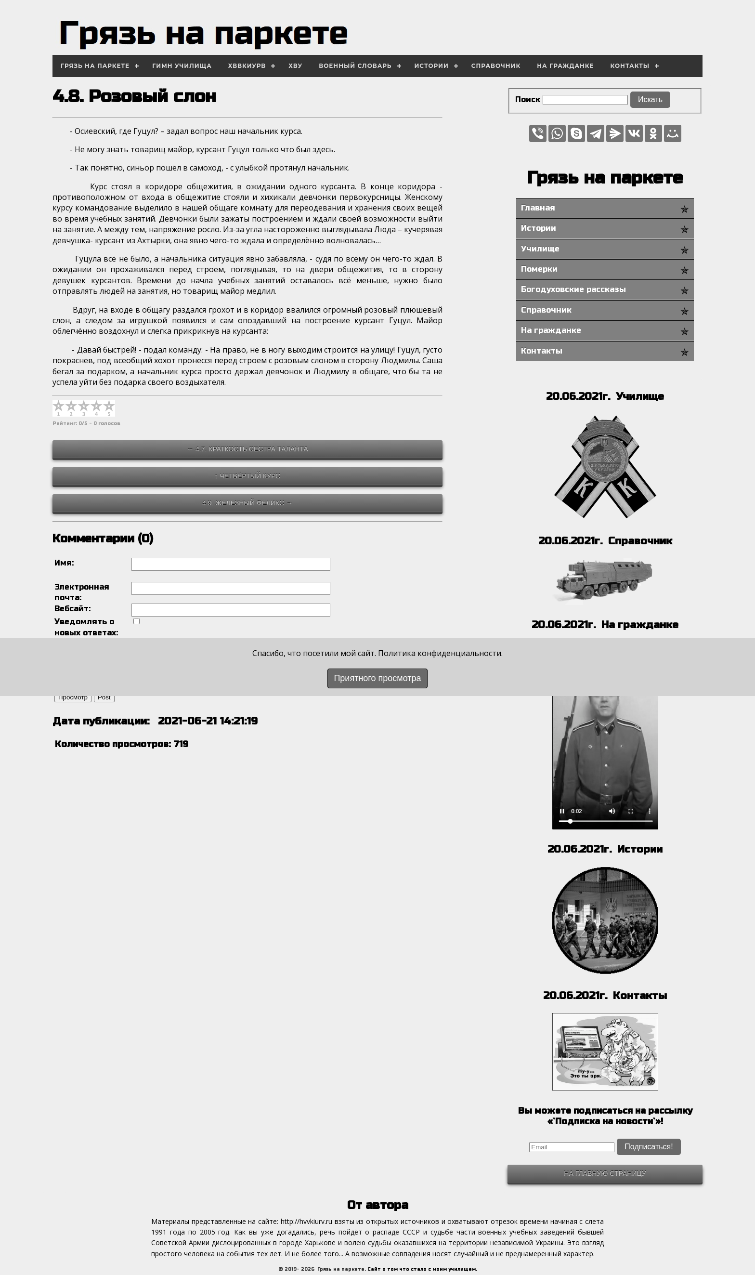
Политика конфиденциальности (439, 653)
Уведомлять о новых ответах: (86, 627)
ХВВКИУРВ (247, 65)
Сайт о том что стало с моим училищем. (422, 1269)
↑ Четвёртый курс (248, 476)
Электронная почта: (81, 592)
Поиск (527, 99)
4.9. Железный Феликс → (247, 503)
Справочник (496, 65)
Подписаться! (649, 1147)
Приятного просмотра (377, 678)
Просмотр (73, 704)
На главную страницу (605, 1173)
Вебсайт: (72, 608)
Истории (432, 65)
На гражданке (565, 65)
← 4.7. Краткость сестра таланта (247, 449)
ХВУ (295, 65)
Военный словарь (355, 65)
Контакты (630, 65)
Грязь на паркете (95, 65)
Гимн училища (182, 65)
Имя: (64, 562)
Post (104, 704)
